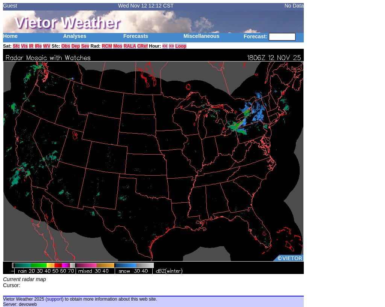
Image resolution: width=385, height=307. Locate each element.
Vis (24, 46)
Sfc (16, 46)
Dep (75, 46)
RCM (107, 46)
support (54, 299)
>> (171, 46)
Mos (117, 46)
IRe (38, 46)
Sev (85, 46)
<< (165, 46)
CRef (142, 46)
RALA (130, 46)
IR (31, 46)
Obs (65, 46)
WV (46, 46)
